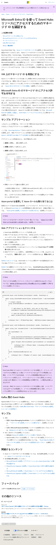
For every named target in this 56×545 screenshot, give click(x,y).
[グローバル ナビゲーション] (1, 2)
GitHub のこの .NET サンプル (18, 430)
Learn (2, 14)
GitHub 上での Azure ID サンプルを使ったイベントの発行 (28, 283)
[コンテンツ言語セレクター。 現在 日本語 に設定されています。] (7, 530)
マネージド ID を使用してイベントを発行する (25, 423)
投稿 (32, 535)
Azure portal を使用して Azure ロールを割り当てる (23, 210)
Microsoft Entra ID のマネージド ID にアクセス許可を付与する (20, 38)
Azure (7, 14)
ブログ (26, 535)
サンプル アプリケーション (10, 40)
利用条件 (33, 537)
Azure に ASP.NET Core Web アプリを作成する (15, 135)
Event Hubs (30, 14)
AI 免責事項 (6, 535)
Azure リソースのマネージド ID (26, 50)
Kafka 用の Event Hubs (9, 43)
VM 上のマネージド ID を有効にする (13, 36)
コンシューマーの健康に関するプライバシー (15, 537)
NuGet (3, 267)
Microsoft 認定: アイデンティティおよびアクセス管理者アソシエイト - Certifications (24, 513)
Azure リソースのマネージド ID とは (19, 456)
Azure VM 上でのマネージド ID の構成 (17, 86)
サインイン (51, 2)
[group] (28, 328)
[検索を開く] (46, 2)
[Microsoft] (28, 2)
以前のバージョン (17, 535)
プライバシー (39, 535)
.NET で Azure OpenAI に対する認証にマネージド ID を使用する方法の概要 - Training (24, 506)
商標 (39, 537)
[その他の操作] (53, 14)
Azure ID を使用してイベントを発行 (24, 435)
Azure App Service (13, 130)
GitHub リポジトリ (7, 261)
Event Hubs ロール (17, 208)
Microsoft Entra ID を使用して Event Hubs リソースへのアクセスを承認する (29, 471)
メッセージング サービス (18, 14)
